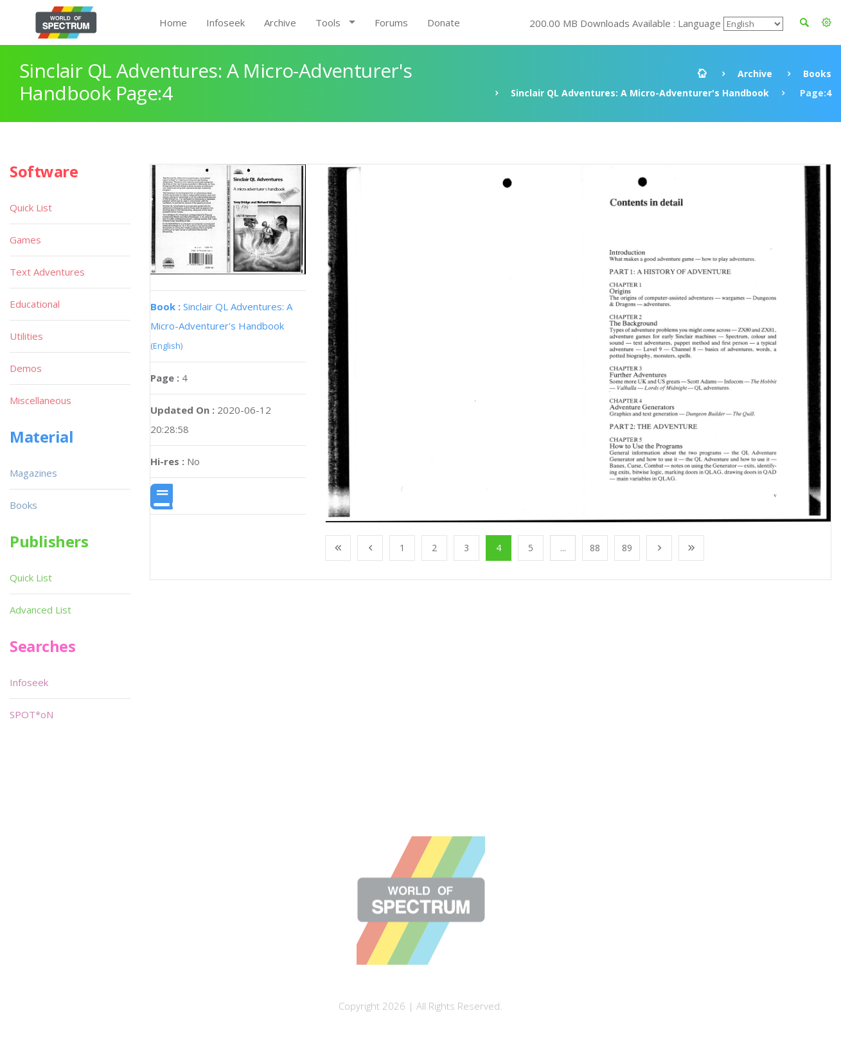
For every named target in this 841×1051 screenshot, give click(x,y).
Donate (443, 22)
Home (173, 22)
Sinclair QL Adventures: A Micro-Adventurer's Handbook (640, 93)
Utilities (26, 336)
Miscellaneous (40, 400)
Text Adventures (47, 271)
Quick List (31, 207)
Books (817, 73)
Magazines (33, 472)
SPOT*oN (31, 714)
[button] (826, 22)
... (563, 548)
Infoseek (225, 22)
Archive (280, 22)
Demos (26, 368)
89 (627, 548)
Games (25, 239)
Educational (35, 303)
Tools (328, 22)
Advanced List (40, 609)
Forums (391, 22)
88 (595, 548)
